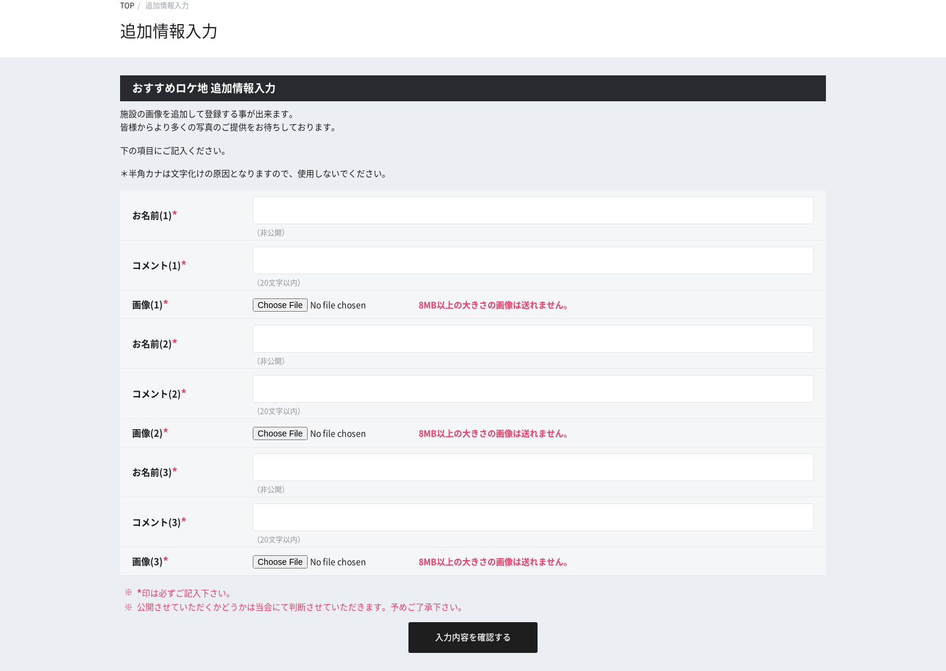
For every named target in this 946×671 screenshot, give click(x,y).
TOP (127, 5)
